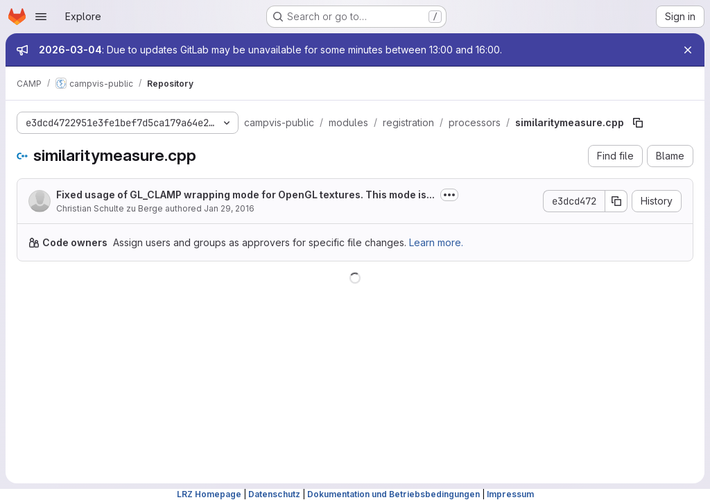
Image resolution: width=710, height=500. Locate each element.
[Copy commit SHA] (616, 201)
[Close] (687, 50)
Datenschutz (274, 494)
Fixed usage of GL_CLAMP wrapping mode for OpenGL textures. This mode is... (245, 194)
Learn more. (436, 242)
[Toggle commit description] (449, 195)
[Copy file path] (638, 123)
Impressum (510, 494)
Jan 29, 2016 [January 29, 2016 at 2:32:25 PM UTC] (229, 208)
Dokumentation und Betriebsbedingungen (393, 494)
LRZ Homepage (209, 494)
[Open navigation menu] (41, 17)
